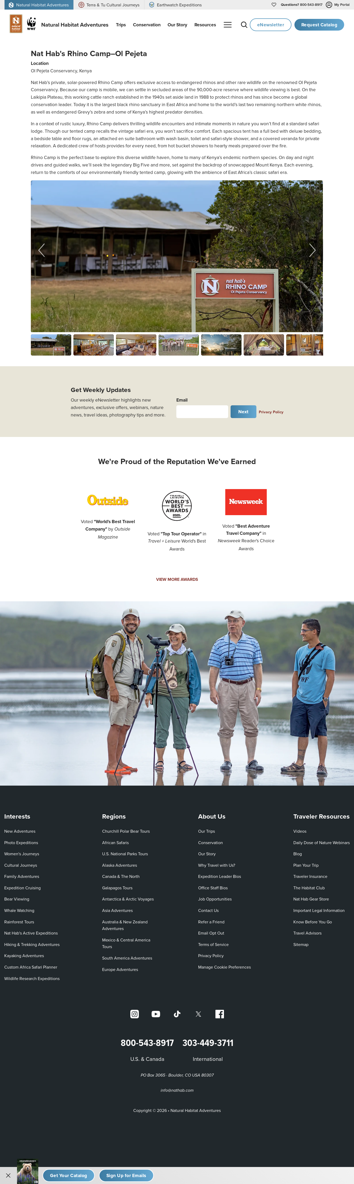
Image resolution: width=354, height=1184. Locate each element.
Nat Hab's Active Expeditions (31, 933)
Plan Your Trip (306, 865)
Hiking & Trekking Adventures (32, 944)
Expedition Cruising (22, 888)
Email (182, 400)
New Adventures (19, 831)
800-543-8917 (301, 5)
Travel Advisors (307, 933)
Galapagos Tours (117, 888)
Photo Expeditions (21, 842)
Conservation (210, 842)
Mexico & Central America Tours (126, 943)
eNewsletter (270, 24)
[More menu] (227, 25)
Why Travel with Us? (216, 865)
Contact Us (208, 910)
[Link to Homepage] (56, 24)
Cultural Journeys (20, 865)
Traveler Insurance (310, 876)
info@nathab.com (177, 1090)
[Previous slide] (41, 250)
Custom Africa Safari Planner (30, 967)
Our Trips (206, 831)
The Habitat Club (309, 888)
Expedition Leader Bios (219, 876)
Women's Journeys (21, 854)
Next (243, 411)
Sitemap (301, 944)
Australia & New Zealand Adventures (125, 925)
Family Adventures (21, 876)
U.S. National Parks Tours (125, 854)
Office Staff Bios (213, 888)
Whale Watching (19, 910)
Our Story (207, 854)
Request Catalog (319, 24)
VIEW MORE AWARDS (177, 579)
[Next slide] (312, 250)
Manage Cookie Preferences (224, 967)
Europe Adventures (120, 969)
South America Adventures (127, 958)
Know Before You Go (312, 922)
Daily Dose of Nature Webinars (321, 842)
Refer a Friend (211, 922)
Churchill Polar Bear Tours (126, 831)
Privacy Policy (271, 412)
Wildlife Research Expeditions (32, 978)
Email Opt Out (211, 933)
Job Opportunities (215, 899)
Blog (297, 854)
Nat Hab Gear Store (311, 899)
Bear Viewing (16, 899)
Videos (299, 831)
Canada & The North (121, 876)
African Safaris (115, 842)
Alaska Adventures (119, 865)
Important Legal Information (319, 910)
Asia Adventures (117, 910)
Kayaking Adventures (24, 956)
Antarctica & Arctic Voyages (128, 899)
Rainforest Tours (19, 922)
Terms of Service (213, 944)
